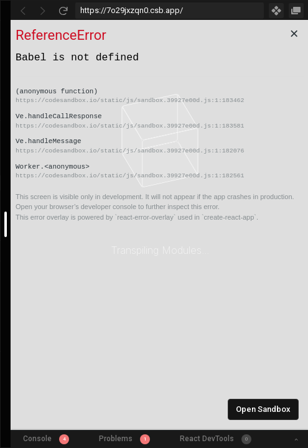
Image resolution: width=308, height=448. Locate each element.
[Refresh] (62, 10)
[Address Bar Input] (169, 10)
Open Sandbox (263, 409)
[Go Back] (23, 10)
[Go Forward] (42, 10)
